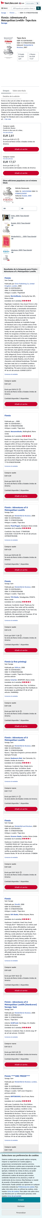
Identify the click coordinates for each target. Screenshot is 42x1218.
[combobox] (24, 8)
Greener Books (16, 836)
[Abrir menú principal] (5, 8)
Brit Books (14, 914)
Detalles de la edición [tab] (11, 96)
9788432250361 (21, 193)
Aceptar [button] (21, 1200)
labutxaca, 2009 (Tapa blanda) (21, 250)
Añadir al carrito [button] (21, 149)
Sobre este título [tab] (19, 91)
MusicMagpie (15, 526)
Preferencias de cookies (26, 1187)
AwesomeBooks (16, 431)
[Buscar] (38, 8)
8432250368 (27, 191)
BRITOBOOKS (16, 1096)
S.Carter (14, 680)
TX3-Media (15, 597)
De (22, 56)
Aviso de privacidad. (14, 1196)
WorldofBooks (16, 296)
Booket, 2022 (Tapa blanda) (20, 223)
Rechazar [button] (21, 1206)
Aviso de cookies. (13, 1191)
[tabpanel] (20, 110)
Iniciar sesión (30, 3)
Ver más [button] (8, 119)
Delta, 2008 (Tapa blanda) (20, 216)
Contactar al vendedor (11, 374)
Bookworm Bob (16, 758)
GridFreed (14, 1023)
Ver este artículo (8, 132)
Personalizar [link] (21, 1213)
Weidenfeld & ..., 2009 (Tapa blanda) (23, 236)
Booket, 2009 (26, 196)
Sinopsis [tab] (6, 91)
